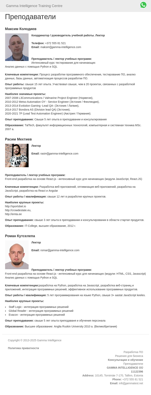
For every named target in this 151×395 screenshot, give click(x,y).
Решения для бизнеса (129, 355)
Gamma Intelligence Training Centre (34, 6)
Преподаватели (133, 363)
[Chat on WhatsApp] (143, 5)
